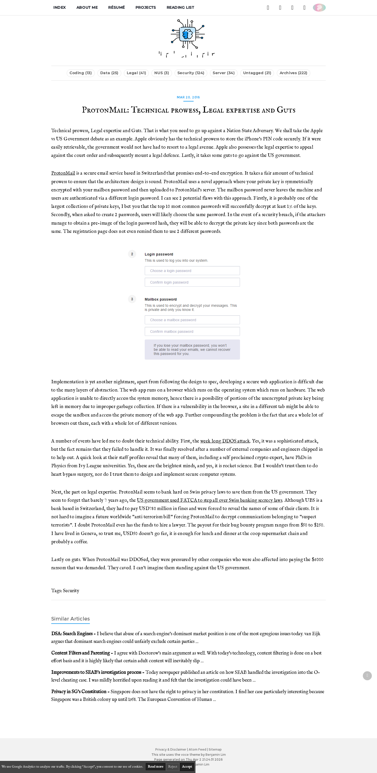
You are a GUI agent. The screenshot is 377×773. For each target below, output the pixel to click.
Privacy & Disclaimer (170, 749)
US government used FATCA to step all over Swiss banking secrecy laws (209, 500)
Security (71, 591)
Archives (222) (293, 73)
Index (59, 7)
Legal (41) (136, 73)
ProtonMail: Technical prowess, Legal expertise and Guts (188, 110)
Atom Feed (197, 749)
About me (87, 7)
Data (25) (109, 73)
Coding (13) (81, 73)
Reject (172, 766)
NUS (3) (161, 73)
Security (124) (190, 73)
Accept (187, 766)
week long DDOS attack (225, 441)
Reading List (180, 7)
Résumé (116, 7)
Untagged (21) (257, 73)
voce (185, 755)
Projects (145, 7)
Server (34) (224, 73)
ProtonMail (63, 173)
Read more (155, 766)
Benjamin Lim (215, 755)
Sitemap (215, 749)
